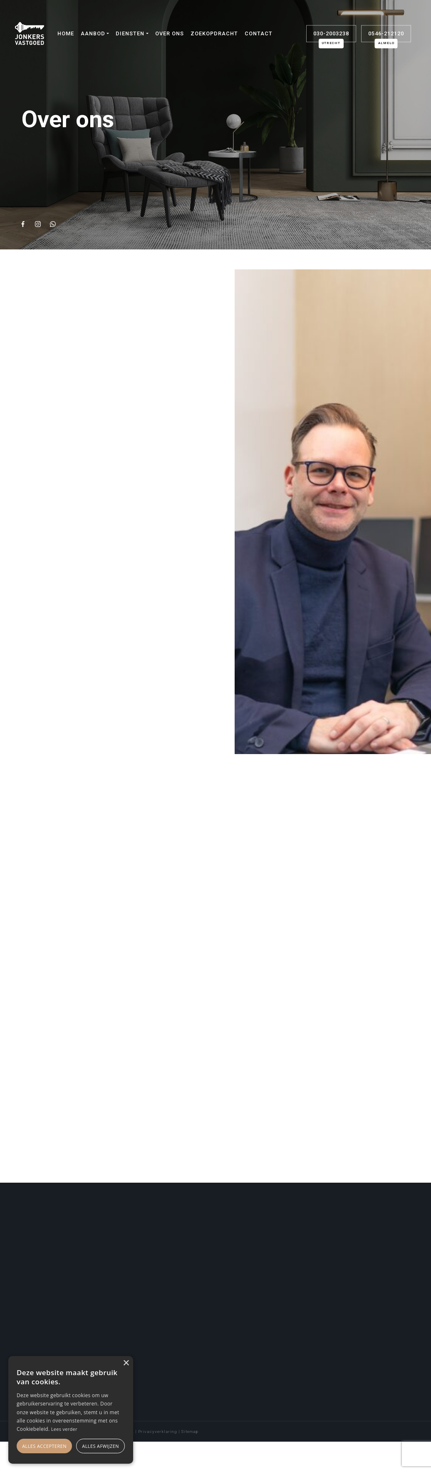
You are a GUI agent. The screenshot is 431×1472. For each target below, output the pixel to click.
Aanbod (93, 33)
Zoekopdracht (214, 33)
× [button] (126, 1363)
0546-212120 (386, 36)
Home (65, 33)
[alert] (70, 1410)
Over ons (169, 33)
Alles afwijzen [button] (100, 1446)
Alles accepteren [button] (44, 1446)
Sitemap (189, 1431)
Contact (258, 33)
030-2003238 (331, 36)
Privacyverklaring (157, 1431)
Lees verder (64, 1429)
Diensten (130, 33)
